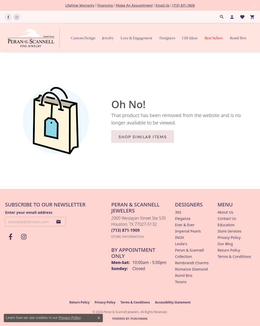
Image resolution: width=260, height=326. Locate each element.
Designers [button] (167, 38)
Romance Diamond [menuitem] (191, 269)
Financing (105, 5)
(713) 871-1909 (183, 5)
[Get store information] (127, 237)
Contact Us (227, 218)
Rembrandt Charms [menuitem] (191, 262)
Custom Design (83, 38)
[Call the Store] (125, 230)
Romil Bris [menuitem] (183, 275)
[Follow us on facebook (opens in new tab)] (8, 17)
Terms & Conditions (234, 256)
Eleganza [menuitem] (182, 218)
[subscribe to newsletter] (59, 221)
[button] (221, 17)
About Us (225, 212)
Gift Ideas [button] (190, 38)
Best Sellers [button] (214, 38)
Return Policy (229, 250)
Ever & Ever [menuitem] (184, 224)
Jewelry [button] (108, 38)
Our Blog (225, 243)
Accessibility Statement (172, 302)
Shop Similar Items (143, 136)
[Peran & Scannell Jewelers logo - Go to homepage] (35, 37)
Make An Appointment (134, 5)
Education (226, 224)
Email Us (162, 5)
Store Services (229, 231)
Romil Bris (238, 38)
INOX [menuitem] (179, 237)
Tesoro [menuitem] (180, 281)
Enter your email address (28, 212)
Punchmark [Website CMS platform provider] (139, 318)
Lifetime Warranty (79, 5)
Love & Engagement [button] (136, 38)
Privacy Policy (229, 237)
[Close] (254, 5)
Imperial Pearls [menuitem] (188, 231)
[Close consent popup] (98, 317)
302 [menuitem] (178, 212)
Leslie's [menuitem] (181, 243)
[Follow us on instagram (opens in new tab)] (17, 17)
